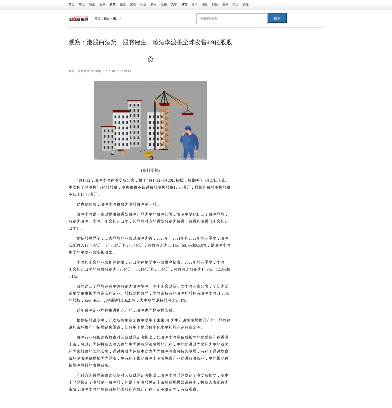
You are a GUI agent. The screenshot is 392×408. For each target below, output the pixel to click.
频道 (123, 4)
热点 (235, 4)
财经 (215, 4)
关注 (246, 4)
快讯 (102, 4)
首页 (71, 4)
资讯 (225, 4)
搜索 (277, 18)
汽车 (174, 4)
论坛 (143, 4)
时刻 (92, 4)
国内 (195, 4)
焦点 (82, 4)
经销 (164, 4)
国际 (205, 4)
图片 (116, 18)
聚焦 (133, 4)
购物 (153, 4)
